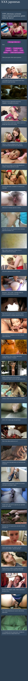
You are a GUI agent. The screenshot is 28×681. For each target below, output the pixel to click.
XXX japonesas (10, 1)
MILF (15, 50)
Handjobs (8, 50)
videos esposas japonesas (17, 52)
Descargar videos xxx (14, 42)
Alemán (8, 48)
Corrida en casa (17, 48)
